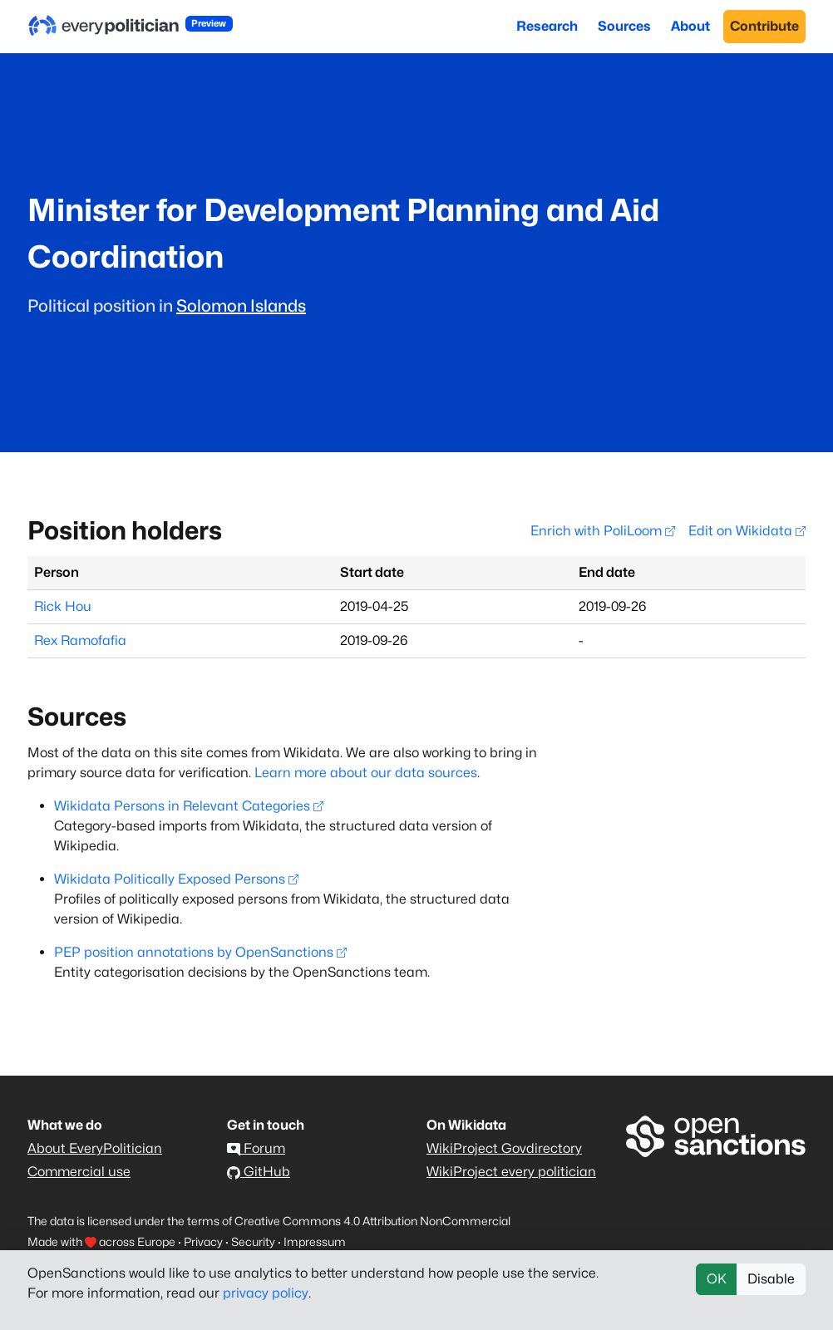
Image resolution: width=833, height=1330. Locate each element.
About (690, 26)
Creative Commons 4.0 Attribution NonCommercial (372, 1221)
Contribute (764, 26)
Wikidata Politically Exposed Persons (176, 879)
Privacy (203, 1241)
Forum (256, 1148)
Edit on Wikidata (747, 531)
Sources (624, 26)
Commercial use (79, 1172)
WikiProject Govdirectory (504, 1148)
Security (253, 1241)
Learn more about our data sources (365, 773)
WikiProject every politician (511, 1172)
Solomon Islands (241, 306)
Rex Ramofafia (80, 640)
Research (547, 26)
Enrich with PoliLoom (602, 531)
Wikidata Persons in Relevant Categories (188, 806)
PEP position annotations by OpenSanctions (200, 952)
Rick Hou (62, 606)
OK (717, 1279)
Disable (771, 1279)
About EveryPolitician (94, 1148)
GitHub (258, 1172)
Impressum (314, 1241)
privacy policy (265, 1293)
